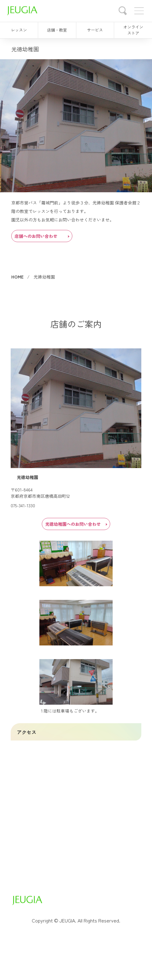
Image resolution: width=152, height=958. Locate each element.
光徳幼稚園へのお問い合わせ (76, 524)
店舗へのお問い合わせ (42, 236)
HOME (17, 277)
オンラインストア (133, 30)
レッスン (19, 30)
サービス (95, 30)
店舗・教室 (57, 30)
